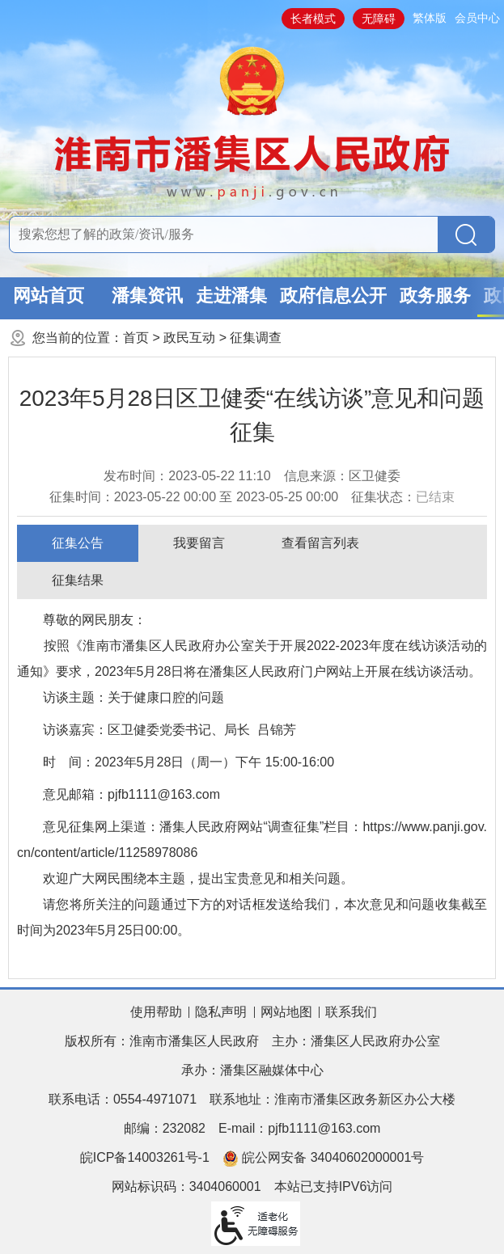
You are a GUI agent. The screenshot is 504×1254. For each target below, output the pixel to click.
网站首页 (48, 295)
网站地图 (286, 1012)
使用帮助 (156, 1012)
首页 (136, 337)
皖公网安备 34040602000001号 (323, 1159)
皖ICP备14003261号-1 (145, 1157)
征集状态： (403, 497)
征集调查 (256, 337)
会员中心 (477, 17)
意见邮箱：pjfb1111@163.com (131, 794)
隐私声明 (221, 1012)
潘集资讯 (147, 295)
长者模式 (313, 18)
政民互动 (189, 337)
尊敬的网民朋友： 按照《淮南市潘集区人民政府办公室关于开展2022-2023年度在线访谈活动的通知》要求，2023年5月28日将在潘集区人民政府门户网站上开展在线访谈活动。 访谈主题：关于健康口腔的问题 (252, 658)
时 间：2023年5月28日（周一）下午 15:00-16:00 (188, 762)
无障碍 (379, 18)
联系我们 (351, 1012)
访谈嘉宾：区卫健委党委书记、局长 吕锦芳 (169, 730)
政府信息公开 (333, 295)
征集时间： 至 (194, 497)
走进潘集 (231, 295)
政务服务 (435, 295)
